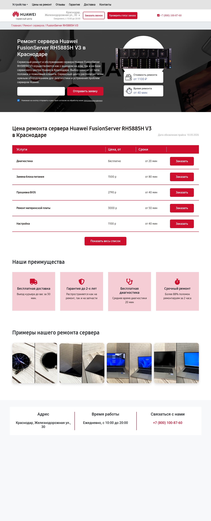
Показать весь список (105, 241)
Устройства (19, 4)
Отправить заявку (85, 91)
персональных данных (93, 100)
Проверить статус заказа (122, 15)
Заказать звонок (94, 15)
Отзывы (60, 4)
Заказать (182, 161)
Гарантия (74, 4)
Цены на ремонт (42, 4)
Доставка (89, 4)
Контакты (105, 4)
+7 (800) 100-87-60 (167, 423)
